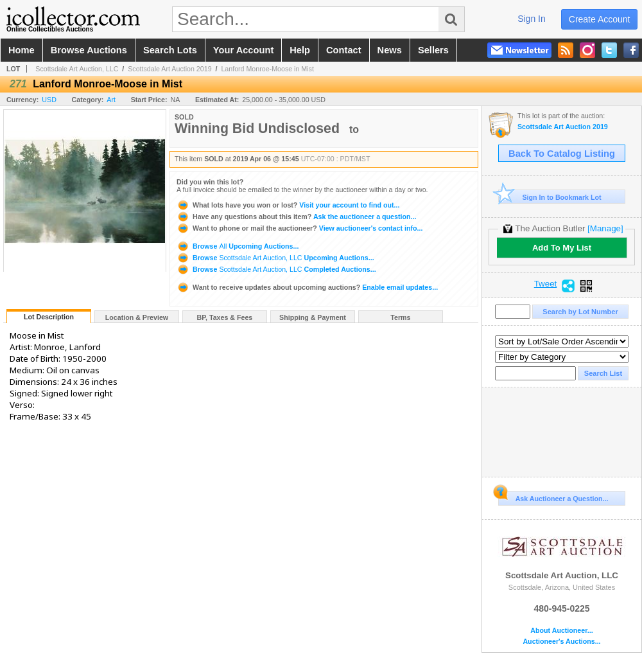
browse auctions (89, 50)
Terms (400, 317)
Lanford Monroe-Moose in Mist (267, 69)
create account (599, 19)
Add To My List (561, 248)
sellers (433, 50)
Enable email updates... (307, 287)
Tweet (545, 283)
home (21, 50)
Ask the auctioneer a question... (296, 216)
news (389, 50)
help (300, 50)
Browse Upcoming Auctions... (238, 246)
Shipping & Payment (312, 317)
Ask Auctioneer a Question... (553, 496)
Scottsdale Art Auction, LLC (76, 69)
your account (243, 50)
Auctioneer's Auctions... (561, 641)
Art (111, 99)
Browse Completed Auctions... (276, 269)
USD (49, 99)
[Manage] (605, 228)
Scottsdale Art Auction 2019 (169, 69)
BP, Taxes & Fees (225, 317)
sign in (531, 18)
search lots (170, 50)
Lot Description (49, 317)
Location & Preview (136, 317)
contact (343, 50)
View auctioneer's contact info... (299, 228)
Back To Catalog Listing (561, 153)
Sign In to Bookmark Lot (550, 197)
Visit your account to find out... (288, 205)
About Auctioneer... (561, 630)
